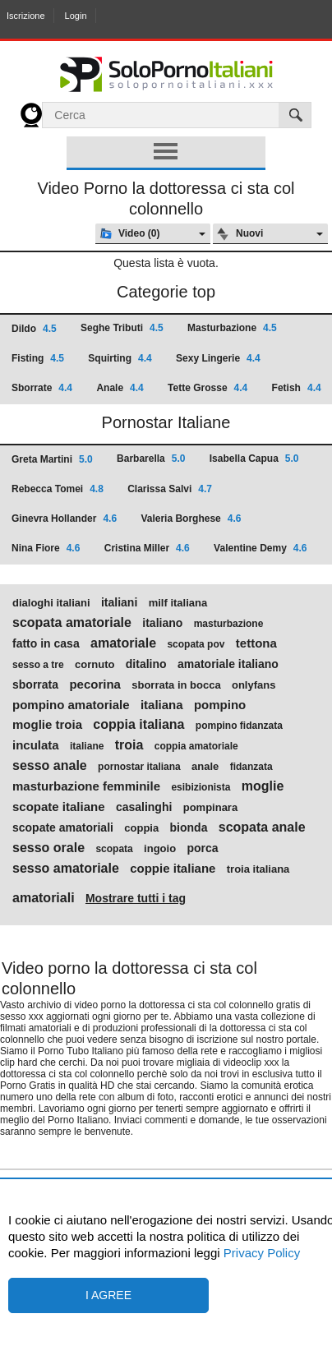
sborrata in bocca (175, 685)
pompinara (210, 808)
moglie (263, 786)
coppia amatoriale (196, 746)
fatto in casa (46, 643)
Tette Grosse (207, 388)
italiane (87, 746)
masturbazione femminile (86, 786)
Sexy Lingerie (218, 358)
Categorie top (166, 292)
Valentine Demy (260, 548)
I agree (108, 1295)
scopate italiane (58, 807)
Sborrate (42, 388)
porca (202, 848)
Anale (119, 388)
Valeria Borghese (191, 518)
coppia (141, 828)
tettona (256, 643)
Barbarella (151, 458)
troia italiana (258, 869)
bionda (189, 827)
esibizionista (200, 787)
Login (76, 16)
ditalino (146, 664)
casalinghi (144, 807)
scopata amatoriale (71, 623)
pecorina (95, 684)
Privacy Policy (260, 1253)
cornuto (94, 665)
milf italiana (178, 603)
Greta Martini (52, 459)
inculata (35, 745)
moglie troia (47, 725)
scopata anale (262, 827)
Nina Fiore (46, 548)
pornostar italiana (139, 766)
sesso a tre (38, 665)
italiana (162, 705)
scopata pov (195, 644)
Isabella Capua (254, 458)
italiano (162, 623)
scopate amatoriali (62, 827)
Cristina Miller (147, 548)
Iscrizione (25, 16)
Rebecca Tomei (58, 489)
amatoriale (123, 643)
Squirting (119, 358)
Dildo (34, 328)
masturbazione (229, 623)
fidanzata (251, 766)
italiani (119, 602)
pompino (220, 705)
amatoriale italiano (228, 664)
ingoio (160, 849)
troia (129, 745)
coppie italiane (172, 868)
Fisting (38, 358)
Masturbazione (232, 328)
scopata (113, 849)
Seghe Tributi (122, 328)
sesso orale (48, 848)
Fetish (296, 388)
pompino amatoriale (71, 705)
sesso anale (49, 766)
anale (205, 766)
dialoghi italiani (51, 603)
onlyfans (253, 685)
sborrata (35, 684)
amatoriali (43, 898)
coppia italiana (138, 725)
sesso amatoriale (65, 868)
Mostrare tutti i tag (135, 898)
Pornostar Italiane (166, 422)
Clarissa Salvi (169, 489)
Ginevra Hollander (64, 518)
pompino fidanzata (239, 725)
